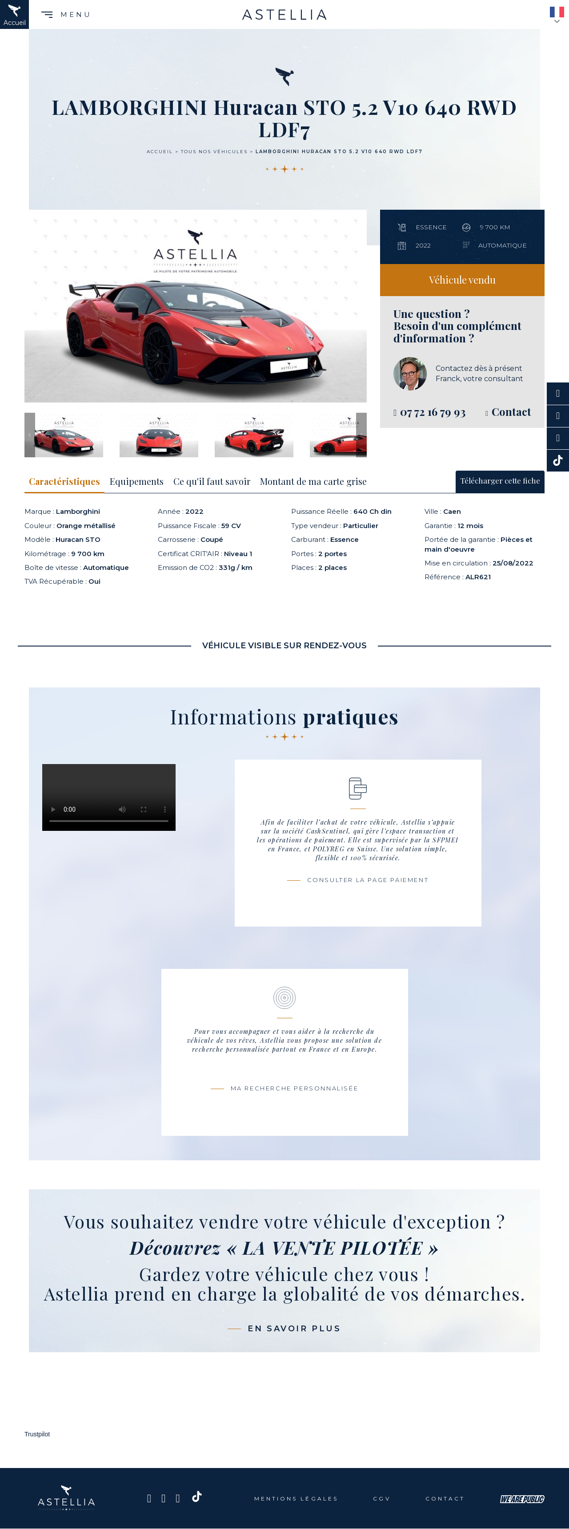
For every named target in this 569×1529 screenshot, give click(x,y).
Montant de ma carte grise (313, 481)
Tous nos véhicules (214, 152)
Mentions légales (296, 1498)
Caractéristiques (64, 481)
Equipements (137, 481)
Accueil (160, 152)
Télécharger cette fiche (500, 480)
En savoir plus (294, 1329)
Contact (445, 1498)
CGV (381, 1498)
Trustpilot (37, 1434)
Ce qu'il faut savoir (211, 481)
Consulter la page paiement (368, 879)
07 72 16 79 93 (432, 411)
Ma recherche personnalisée (295, 1088)
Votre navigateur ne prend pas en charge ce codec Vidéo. (109, 797)
